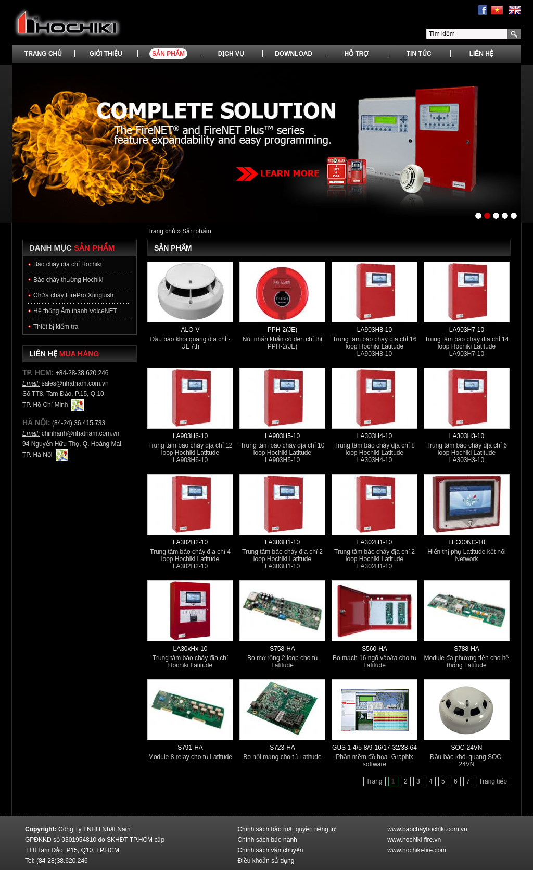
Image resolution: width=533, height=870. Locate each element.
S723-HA (282, 747)
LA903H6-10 (190, 436)
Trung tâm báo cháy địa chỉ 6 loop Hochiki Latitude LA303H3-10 (466, 453)
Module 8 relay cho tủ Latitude (190, 757)
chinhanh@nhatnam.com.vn (81, 433)
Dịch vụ (231, 53)
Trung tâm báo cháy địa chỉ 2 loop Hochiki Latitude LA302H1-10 (374, 559)
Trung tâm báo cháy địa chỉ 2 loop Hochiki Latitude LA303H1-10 (282, 559)
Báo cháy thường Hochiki (68, 279)
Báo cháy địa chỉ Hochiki (67, 264)
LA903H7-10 (466, 329)
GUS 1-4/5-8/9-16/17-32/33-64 (374, 747)
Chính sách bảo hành (267, 839)
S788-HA (466, 648)
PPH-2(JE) (282, 329)
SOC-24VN (466, 747)
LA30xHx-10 (190, 648)
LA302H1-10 (374, 542)
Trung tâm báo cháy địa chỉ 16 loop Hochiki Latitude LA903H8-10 (375, 346)
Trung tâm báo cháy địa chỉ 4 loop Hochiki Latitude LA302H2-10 (190, 559)
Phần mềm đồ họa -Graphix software (374, 760)
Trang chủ (43, 53)
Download (293, 53)
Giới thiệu (106, 53)
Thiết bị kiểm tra (55, 326)
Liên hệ (481, 53)
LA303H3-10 (466, 436)
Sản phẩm (168, 53)
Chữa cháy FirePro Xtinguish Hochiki (73, 297)
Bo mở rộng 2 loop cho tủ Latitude (282, 661)
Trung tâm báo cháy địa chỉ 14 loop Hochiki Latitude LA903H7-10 (467, 346)
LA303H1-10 (282, 542)
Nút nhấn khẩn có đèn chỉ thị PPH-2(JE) (282, 342)
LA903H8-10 (374, 329)
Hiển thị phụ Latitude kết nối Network (466, 555)
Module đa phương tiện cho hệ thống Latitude (467, 661)
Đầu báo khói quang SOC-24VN (466, 760)
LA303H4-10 (374, 436)
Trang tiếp (493, 781)
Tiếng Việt (497, 10)
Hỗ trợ (356, 53)
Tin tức (419, 53)
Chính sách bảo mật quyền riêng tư (286, 829)
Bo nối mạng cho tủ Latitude (282, 757)
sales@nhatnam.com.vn (75, 383)
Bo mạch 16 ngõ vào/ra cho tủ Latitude (374, 661)
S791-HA (190, 747)
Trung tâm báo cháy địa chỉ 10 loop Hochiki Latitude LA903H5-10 (282, 453)
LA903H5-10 (282, 436)
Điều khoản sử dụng (265, 860)
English (515, 10)
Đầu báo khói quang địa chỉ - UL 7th (190, 342)
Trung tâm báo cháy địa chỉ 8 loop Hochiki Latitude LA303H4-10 (374, 453)
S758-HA (282, 648)
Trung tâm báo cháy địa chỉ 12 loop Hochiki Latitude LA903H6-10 (190, 453)
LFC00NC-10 (466, 542)
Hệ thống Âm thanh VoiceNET (75, 311)
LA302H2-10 (190, 542)
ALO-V (190, 329)
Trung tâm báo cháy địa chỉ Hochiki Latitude (190, 661)
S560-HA (374, 648)
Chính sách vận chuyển (270, 850)
